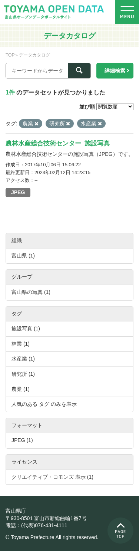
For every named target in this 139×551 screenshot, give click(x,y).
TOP (10, 55)
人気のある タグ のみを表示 (44, 404)
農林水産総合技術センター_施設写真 (58, 143)
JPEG (18, 192)
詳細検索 (115, 71)
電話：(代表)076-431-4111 (36, 525)
